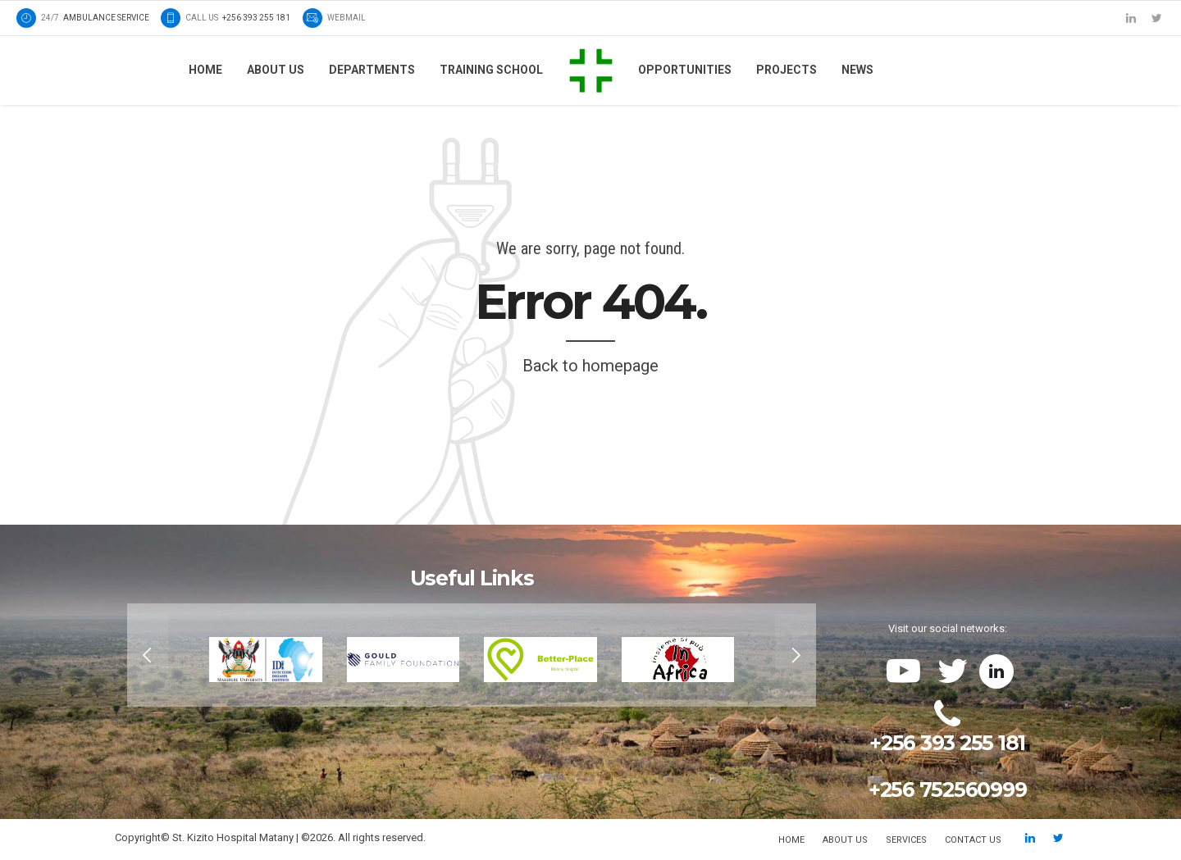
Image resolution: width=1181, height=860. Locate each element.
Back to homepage (590, 365)
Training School (491, 69)
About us (275, 69)
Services (906, 840)
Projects (786, 69)
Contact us (973, 840)
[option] (471, 655)
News (857, 69)
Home (205, 69)
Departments (372, 69)
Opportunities (685, 69)
